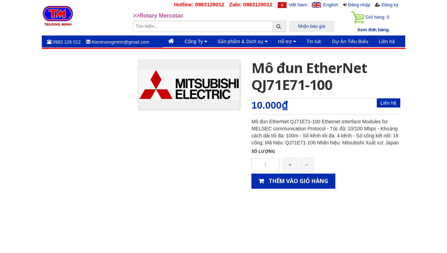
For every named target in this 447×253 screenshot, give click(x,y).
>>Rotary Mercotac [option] (158, 16)
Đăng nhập (359, 4)
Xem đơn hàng (373, 29)
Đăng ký (390, 4)
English (330, 4)
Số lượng (263, 151)
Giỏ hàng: (370, 17)
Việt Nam (298, 4)
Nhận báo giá (311, 26)
